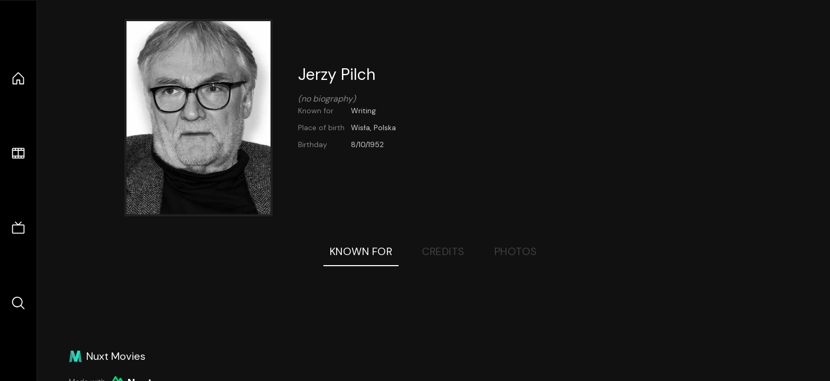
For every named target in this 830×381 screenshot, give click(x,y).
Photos (515, 251)
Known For (361, 251)
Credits (443, 251)
